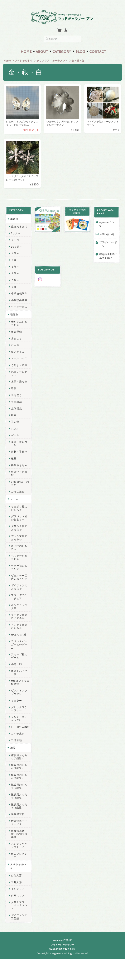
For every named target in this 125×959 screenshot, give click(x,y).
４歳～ (15, 273)
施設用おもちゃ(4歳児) (19, 796)
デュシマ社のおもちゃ (19, 537)
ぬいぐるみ (18, 351)
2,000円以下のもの (20, 483)
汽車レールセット (19, 373)
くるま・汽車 (19, 365)
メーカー (15, 498)
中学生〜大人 (19, 306)
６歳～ (15, 286)
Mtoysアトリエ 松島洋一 (20, 682)
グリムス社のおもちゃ (19, 528)
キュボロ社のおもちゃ (19, 508)
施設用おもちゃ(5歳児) (19, 806)
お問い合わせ (106, 234)
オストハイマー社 (19, 672)
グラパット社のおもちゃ (19, 518)
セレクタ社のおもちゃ (19, 626)
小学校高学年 (19, 300)
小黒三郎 (16, 664)
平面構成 (16, 401)
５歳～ (15, 280)
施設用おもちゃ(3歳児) (19, 786)
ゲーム (15, 435)
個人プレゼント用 (19, 855)
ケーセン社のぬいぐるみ (19, 616)
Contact (97, 52)
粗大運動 (16, 331)
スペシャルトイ (23, 60)
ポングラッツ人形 (19, 606)
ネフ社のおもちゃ (19, 547)
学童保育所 (18, 814)
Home (26, 52)
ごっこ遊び (18, 491)
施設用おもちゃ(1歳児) (19, 766)
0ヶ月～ (16, 233)
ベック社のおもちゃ (19, 557)
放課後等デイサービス (19, 822)
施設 (13, 747)
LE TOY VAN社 (20, 726)
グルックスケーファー (19, 708)
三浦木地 (16, 740)
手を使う (16, 395)
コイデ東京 (18, 733)
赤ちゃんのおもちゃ (19, 323)
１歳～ (15, 253)
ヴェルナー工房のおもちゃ (19, 577)
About (42, 52)
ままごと (16, 338)
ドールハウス (19, 358)
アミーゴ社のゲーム (19, 656)
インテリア (18, 888)
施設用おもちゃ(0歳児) (19, 756)
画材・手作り (19, 451)
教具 (13, 458)
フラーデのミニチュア (19, 597)
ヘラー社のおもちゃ (19, 567)
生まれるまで (19, 226)
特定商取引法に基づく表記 (108, 256)
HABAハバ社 (19, 634)
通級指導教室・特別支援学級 (19, 833)
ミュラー (16, 700)
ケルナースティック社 (19, 718)
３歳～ (15, 266)
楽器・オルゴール (19, 443)
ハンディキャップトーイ (19, 845)
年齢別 (14, 219)
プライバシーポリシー (108, 244)
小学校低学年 (19, 293)
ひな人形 (16, 875)
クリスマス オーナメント (52, 60)
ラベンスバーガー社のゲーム (19, 644)
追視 (13, 388)
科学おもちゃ (19, 465)
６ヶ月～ (16, 239)
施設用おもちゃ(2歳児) (19, 776)
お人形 (15, 344)
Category (61, 52)
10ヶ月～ (16, 246)
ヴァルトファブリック (19, 692)
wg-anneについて (107, 224)
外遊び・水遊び (19, 473)
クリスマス (18, 895)
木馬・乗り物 (19, 381)
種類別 (14, 314)
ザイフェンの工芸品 (19, 917)
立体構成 (16, 408)
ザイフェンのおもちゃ (19, 587)
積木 (13, 415)
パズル (15, 428)
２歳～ (15, 259)
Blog (80, 52)
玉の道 (15, 421)
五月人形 (16, 882)
